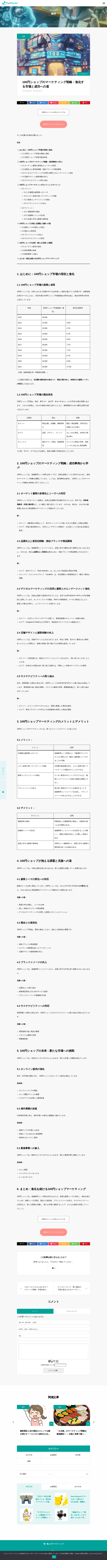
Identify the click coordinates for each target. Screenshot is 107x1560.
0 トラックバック (72, 1311)
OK (54, 1557)
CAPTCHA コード (47, 1365)
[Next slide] (93, 1422)
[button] (53, 1268)
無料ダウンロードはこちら (53, 124)
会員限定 (53, 1455)
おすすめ (29, 1455)
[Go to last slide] (13, 1422)
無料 (23, 36)
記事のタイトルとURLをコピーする (53, 112)
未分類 (77, 1455)
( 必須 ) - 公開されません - (29, 1329)
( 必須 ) (28, 1322)
